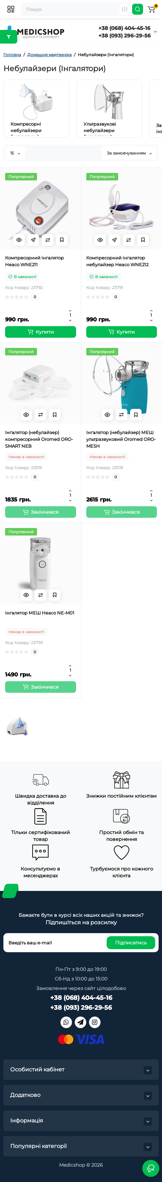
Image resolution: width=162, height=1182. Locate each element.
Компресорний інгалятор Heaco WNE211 (34, 261)
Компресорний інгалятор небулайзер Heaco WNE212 (117, 261)
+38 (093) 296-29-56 (124, 35)
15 (15, 153)
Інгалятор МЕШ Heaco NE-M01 (39, 613)
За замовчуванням (129, 153)
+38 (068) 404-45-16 (124, 28)
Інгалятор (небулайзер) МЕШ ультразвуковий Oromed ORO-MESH (121, 439)
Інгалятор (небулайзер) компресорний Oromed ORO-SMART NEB (39, 439)
